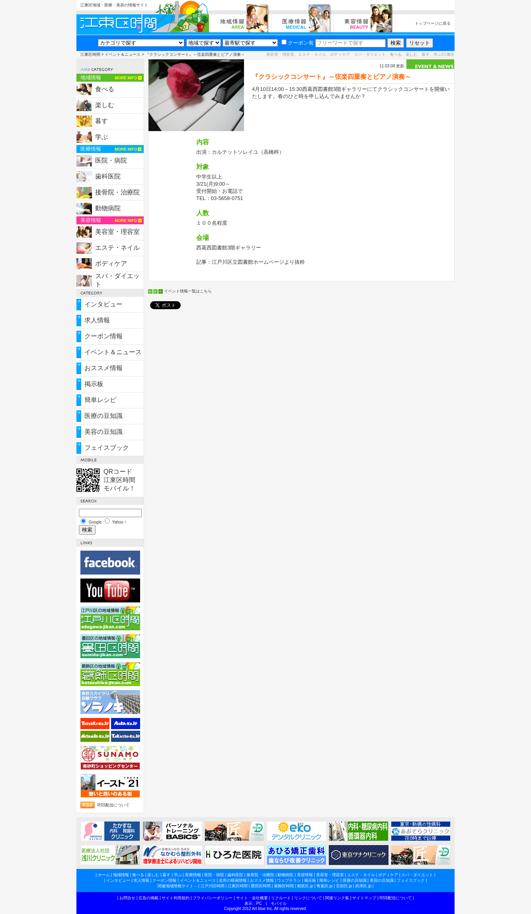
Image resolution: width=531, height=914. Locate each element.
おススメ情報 (103, 368)
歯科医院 (108, 176)
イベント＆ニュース (123, 54)
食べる (104, 89)
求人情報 (97, 320)
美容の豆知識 (103, 431)
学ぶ (101, 136)
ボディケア (111, 263)
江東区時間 (90, 54)
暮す (101, 121)
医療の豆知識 (103, 415)
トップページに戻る (433, 23)
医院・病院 (111, 160)
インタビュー (103, 304)
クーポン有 (297, 43)
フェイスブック (106, 447)
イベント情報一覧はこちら (188, 291)
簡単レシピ (100, 399)
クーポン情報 (103, 336)
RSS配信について (114, 805)
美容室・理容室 (117, 231)
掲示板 (93, 384)
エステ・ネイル (117, 247)
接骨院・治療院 (117, 192)
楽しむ (104, 105)
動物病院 (108, 208)
